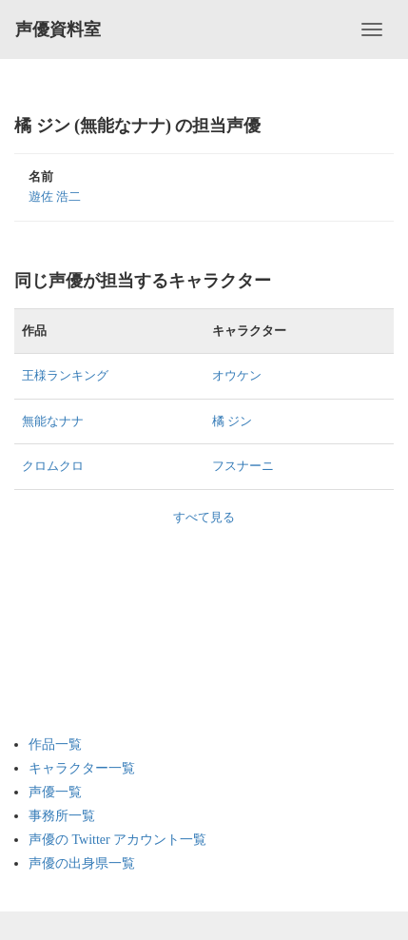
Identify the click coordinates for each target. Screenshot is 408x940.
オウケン (237, 375)
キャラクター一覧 (82, 768)
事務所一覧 (62, 816)
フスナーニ (243, 466)
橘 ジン (232, 421)
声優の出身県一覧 (82, 863)
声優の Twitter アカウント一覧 (117, 839)
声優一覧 (55, 792)
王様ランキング (65, 375)
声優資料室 (58, 29)
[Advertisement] (105, 621)
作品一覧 (55, 744)
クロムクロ (53, 466)
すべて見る (204, 517)
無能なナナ (53, 421)
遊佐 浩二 (55, 196)
